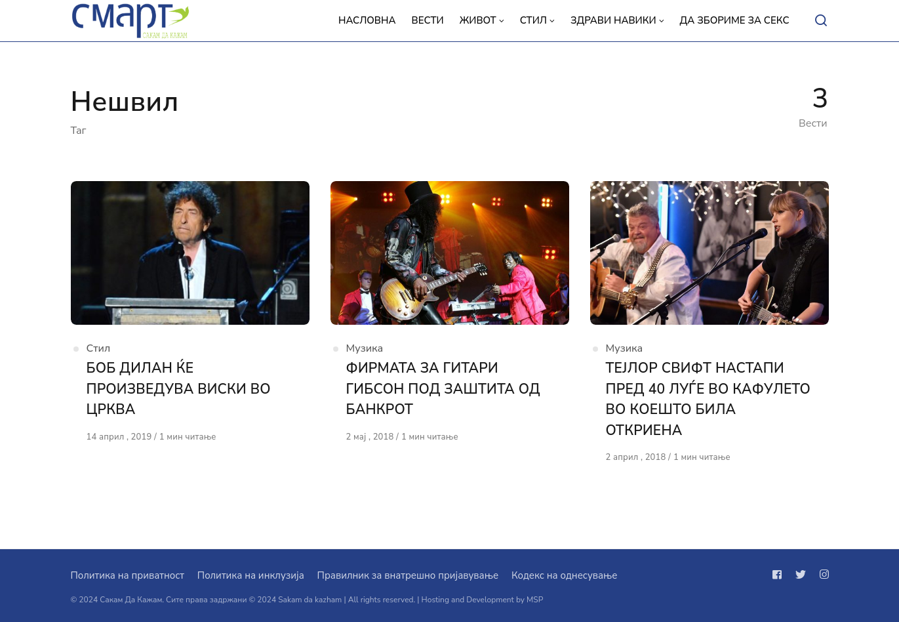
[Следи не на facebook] (779, 575)
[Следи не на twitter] (800, 575)
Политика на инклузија (250, 575)
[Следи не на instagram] (821, 575)
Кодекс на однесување (564, 575)
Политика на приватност (127, 575)
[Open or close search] (820, 20)
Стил (99, 348)
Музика (365, 348)
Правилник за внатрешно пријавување (407, 575)
